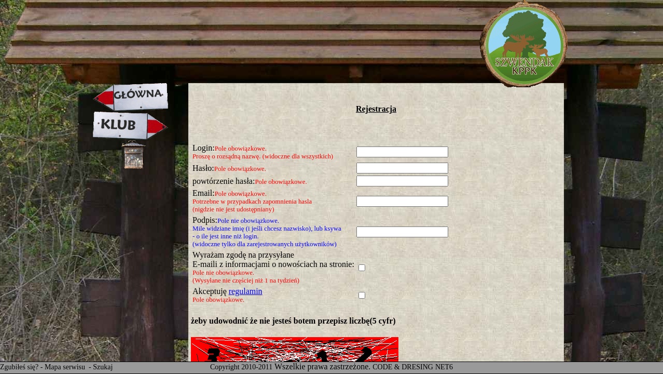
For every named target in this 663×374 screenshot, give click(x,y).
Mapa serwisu (66, 367)
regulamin (246, 291)
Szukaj (103, 367)
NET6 (444, 367)
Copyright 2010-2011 (241, 367)
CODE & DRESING (402, 367)
